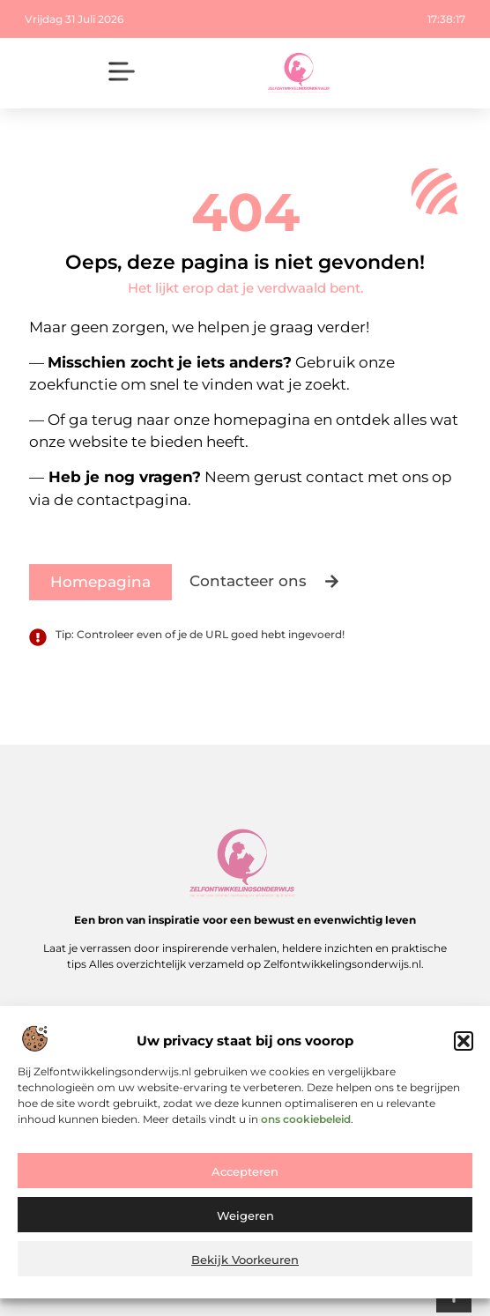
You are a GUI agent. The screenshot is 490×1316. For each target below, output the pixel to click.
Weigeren (245, 1218)
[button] (463, 1043)
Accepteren (245, 1174)
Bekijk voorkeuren (245, 1262)
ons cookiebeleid (306, 1121)
